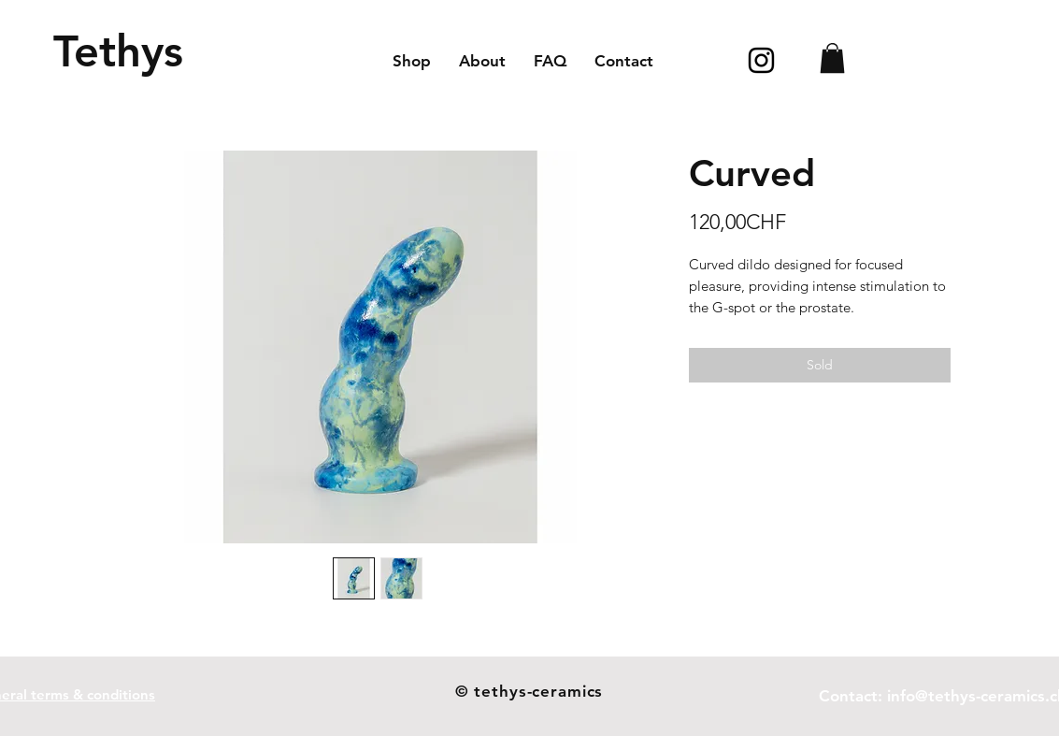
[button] (832, 58)
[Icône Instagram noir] (761, 60)
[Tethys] (118, 51)
